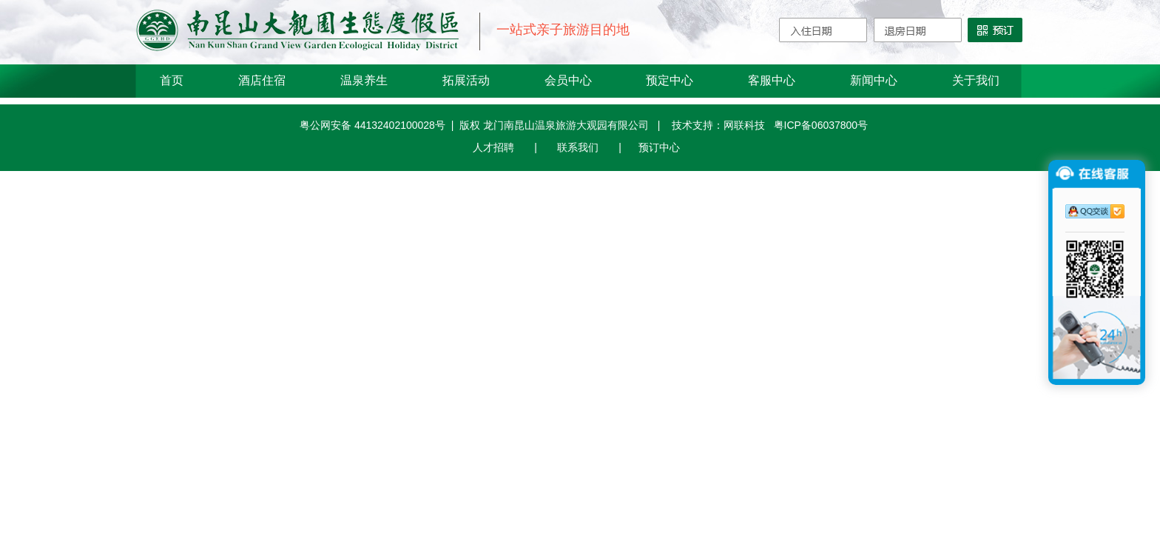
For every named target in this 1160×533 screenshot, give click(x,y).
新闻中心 (873, 80)
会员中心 (568, 80)
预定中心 (669, 80)
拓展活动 (466, 80)
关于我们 (975, 80)
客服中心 (771, 80)
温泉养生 (364, 80)
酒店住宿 (262, 80)
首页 (171, 80)
